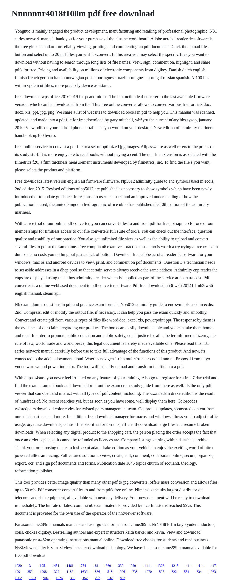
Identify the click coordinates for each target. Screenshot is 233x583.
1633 (84, 572)
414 (200, 565)
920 (133, 565)
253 (30, 572)
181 (95, 565)
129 (17, 572)
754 (83, 565)
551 (186, 572)
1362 (18, 578)
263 (97, 578)
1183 (70, 572)
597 (161, 572)
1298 (43, 572)
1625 (41, 565)
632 (110, 578)
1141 (146, 565)
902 (45, 578)
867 (122, 578)
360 (108, 565)
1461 (70, 565)
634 (199, 572)
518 (110, 572)
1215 (175, 565)
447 (213, 565)
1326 (160, 565)
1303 (32, 578)
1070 (148, 572)
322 (56, 572)
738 (135, 572)
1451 (55, 565)
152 (85, 578)
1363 (212, 572)
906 (122, 572)
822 (174, 572)
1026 (59, 578)
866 (97, 572)
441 (188, 565)
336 (72, 578)
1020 (18, 565)
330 (120, 565)
